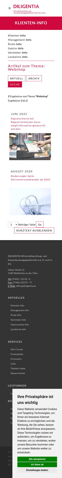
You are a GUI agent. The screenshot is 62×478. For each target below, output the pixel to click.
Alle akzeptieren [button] (37, 459)
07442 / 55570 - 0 (21, 279)
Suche (15, 84)
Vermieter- (17, 52)
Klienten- (17, 35)
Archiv (34, 78)
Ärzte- (15, 44)
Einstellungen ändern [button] (37, 470)
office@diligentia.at (26, 286)
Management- (19, 39)
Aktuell (16, 78)
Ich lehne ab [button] (37, 464)
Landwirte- (18, 56)
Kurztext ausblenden (34, 230)
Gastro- (15, 48)
